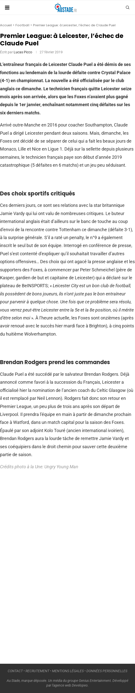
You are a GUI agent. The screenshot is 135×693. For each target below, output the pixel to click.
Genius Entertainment (95, 681)
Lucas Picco (23, 52)
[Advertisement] (37, 564)
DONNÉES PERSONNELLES (106, 671)
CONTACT (15, 671)
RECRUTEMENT (37, 671)
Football (22, 25)
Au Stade (13, 681)
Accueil (6, 25)
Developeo (80, 685)
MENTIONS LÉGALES (68, 671)
